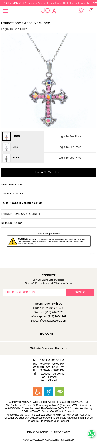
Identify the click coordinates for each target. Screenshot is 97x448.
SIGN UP (80, 292)
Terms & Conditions (37, 432)
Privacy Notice (62, 432)
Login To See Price (69, 136)
